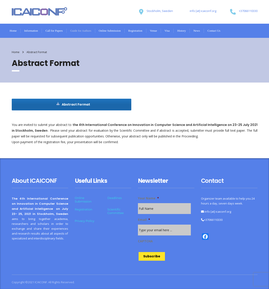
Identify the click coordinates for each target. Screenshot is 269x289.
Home (13, 30)
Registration (135, 30)
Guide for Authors (80, 30)
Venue (153, 30)
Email (144, 220)
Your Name (148, 198)
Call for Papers (54, 30)
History (181, 30)
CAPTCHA (145, 241)
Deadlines (114, 198)
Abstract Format (73, 104)
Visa (167, 30)
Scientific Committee (115, 211)
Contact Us (213, 30)
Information (31, 30)
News (196, 30)
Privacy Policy (84, 221)
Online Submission (110, 30)
